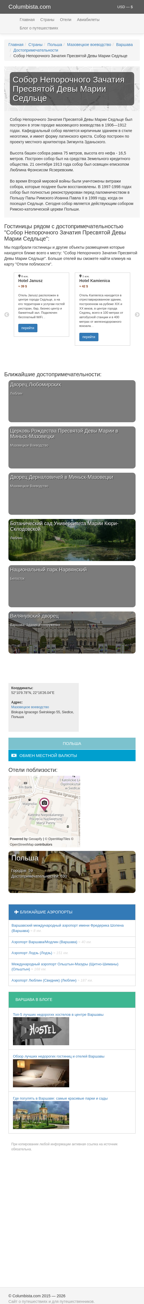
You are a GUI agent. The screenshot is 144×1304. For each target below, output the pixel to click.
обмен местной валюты (44, 755)
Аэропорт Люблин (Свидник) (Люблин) (52, 980)
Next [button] (137, 315)
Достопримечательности (36, 50)
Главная (27, 19)
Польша (55, 44)
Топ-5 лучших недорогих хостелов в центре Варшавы (58, 1028)
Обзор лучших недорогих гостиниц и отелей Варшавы (58, 1070)
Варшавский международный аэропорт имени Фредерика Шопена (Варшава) (68, 928)
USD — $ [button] (125, 7)
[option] (41, 305)
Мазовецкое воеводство (89, 44)
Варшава (124, 44)
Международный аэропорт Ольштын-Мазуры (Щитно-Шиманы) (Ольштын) (65, 966)
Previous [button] (7, 315)
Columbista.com (29, 7)
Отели (65, 19)
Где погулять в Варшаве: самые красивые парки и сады (60, 1112)
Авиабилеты (88, 19)
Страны (47, 19)
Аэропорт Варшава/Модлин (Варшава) (52, 942)
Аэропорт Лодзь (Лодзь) (40, 953)
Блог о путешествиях (39, 28)
